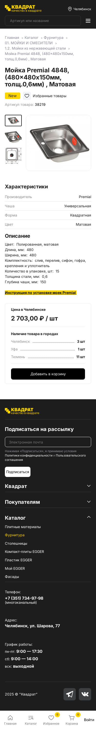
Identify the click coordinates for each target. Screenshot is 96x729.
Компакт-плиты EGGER (24, 551)
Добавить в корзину (48, 374)
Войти (89, 719)
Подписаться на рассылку (39, 429)
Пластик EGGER (18, 560)
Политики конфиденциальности (28, 455)
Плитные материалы (23, 527)
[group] (58, 147)
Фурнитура (15, 535)
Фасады (12, 576)
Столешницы (16, 543)
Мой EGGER (15, 568)
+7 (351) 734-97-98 (24, 598)
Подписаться (17, 472)
